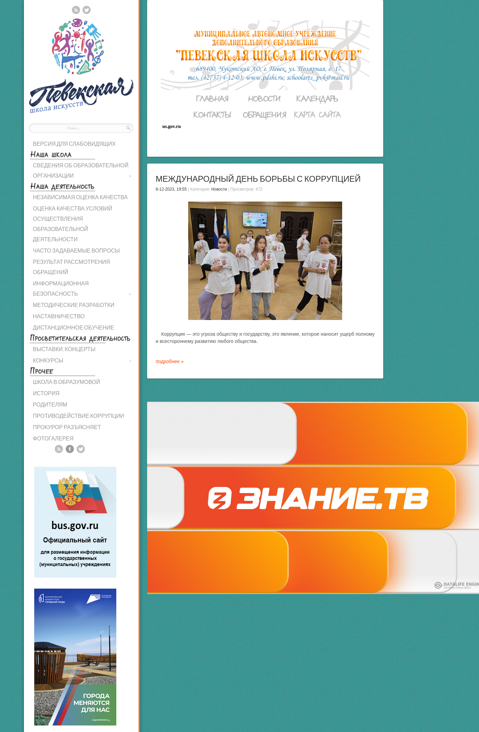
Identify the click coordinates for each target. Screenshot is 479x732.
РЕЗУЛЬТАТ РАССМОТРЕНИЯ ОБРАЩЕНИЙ (71, 266)
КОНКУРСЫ (82, 360)
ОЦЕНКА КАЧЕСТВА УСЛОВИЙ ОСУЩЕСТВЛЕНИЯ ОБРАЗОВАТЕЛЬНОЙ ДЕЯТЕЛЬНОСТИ (72, 223)
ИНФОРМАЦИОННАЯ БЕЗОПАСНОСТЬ (82, 289)
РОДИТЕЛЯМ (50, 404)
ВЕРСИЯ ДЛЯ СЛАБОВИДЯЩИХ (74, 143)
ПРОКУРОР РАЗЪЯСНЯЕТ (67, 427)
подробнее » (170, 361)
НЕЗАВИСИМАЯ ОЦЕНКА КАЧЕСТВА (80, 197)
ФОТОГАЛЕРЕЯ (53, 438)
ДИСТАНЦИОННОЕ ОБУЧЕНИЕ (73, 327)
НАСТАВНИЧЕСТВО (59, 316)
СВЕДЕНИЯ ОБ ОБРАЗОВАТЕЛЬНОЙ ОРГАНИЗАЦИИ (82, 171)
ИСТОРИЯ (46, 393)
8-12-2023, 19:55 (171, 189)
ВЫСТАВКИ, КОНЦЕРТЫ (64, 349)
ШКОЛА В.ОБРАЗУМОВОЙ (66, 381)
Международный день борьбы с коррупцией (258, 178)
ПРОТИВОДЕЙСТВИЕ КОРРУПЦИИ (78, 415)
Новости (219, 189)
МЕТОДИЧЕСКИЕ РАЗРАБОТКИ (73, 304)
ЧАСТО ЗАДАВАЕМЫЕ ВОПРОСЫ (76, 250)
